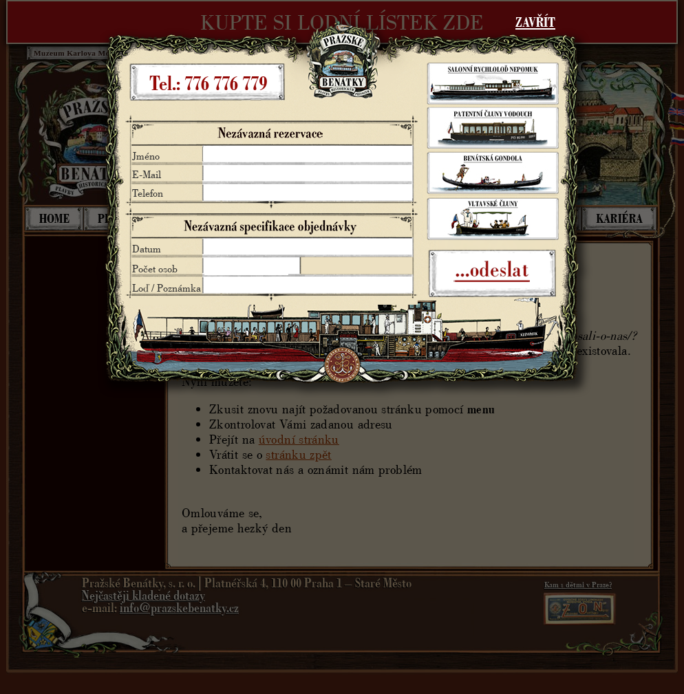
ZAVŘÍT (535, 22)
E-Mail (146, 174)
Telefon (147, 192)
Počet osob (155, 268)
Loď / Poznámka (166, 287)
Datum (146, 248)
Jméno (146, 155)
